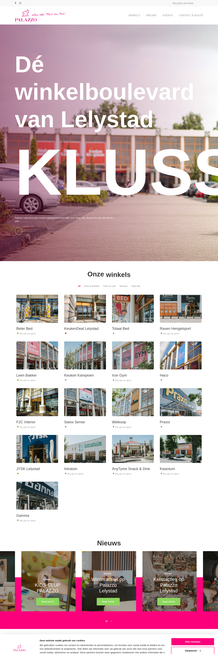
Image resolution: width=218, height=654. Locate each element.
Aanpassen (193, 634)
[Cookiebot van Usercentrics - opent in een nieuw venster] (19, 648)
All (79, 293)
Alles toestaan (192, 625)
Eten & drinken (92, 293)
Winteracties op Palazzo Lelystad (108, 591)
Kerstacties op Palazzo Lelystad (168, 591)
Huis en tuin (109, 293)
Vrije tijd (135, 293)
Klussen (124, 293)
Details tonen (47, 648)
